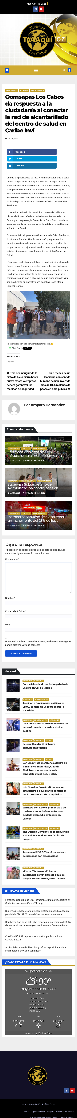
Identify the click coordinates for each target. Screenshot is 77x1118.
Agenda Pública (38, 1105)
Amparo (50, 1105)
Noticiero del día (41, 693)
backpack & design (30, 1097)
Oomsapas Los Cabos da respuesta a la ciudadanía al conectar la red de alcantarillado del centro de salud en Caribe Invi (36, 113)
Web (7, 618)
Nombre (10, 591)
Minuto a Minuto (37, 90)
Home (26, 1105)
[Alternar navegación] (36, 70)
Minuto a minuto (67, 1111)
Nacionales (38, 674)
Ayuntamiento (11, 90)
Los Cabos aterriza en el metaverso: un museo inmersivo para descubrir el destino (45, 721)
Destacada (24, 90)
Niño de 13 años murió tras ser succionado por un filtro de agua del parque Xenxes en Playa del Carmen (44, 868)
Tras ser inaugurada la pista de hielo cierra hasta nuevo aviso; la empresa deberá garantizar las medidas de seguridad (22, 374)
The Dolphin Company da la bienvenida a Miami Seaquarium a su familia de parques (46, 829)
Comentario (12, 552)
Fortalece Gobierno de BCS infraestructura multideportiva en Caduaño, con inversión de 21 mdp (35, 449)
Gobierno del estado (27, 474)
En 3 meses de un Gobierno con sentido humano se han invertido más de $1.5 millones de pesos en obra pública (55, 374)
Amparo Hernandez (48, 398)
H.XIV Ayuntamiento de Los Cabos (42, 1111)
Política (49, 734)
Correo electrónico (15, 604)
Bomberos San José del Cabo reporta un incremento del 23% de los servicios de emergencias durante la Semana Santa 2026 (38, 918)
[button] (64, 70)
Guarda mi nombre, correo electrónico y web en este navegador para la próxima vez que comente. (38, 636)
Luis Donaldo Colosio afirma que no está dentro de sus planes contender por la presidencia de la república (44, 784)
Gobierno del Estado (65, 1105)
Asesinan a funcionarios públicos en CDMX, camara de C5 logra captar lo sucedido (43, 700)
